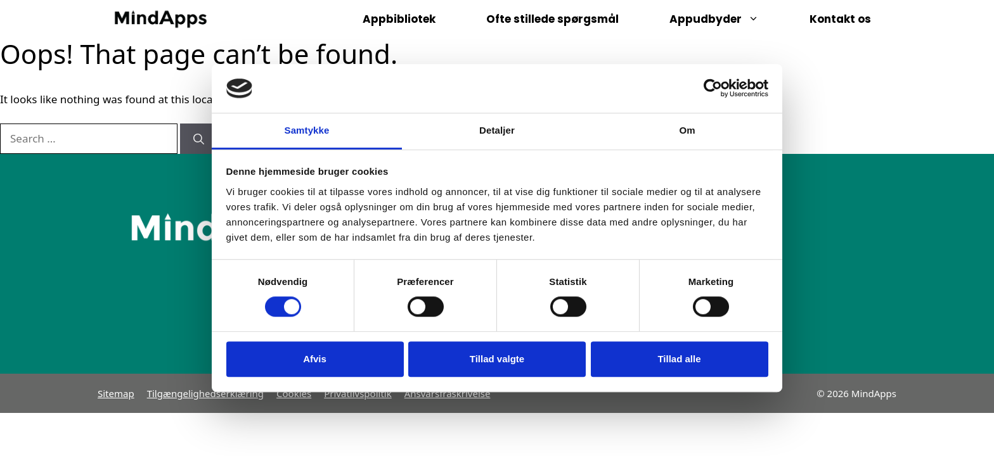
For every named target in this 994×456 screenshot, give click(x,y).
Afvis (314, 358)
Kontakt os (840, 19)
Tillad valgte (497, 358)
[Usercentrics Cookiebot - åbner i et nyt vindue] (712, 88)
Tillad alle (678, 358)
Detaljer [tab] (497, 130)
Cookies (293, 393)
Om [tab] (687, 130)
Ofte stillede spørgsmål (552, 19)
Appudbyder (726, 19)
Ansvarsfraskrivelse (447, 393)
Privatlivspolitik (357, 393)
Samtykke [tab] (307, 130)
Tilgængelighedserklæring (205, 393)
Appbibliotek (399, 19)
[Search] (198, 139)
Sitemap (116, 393)
